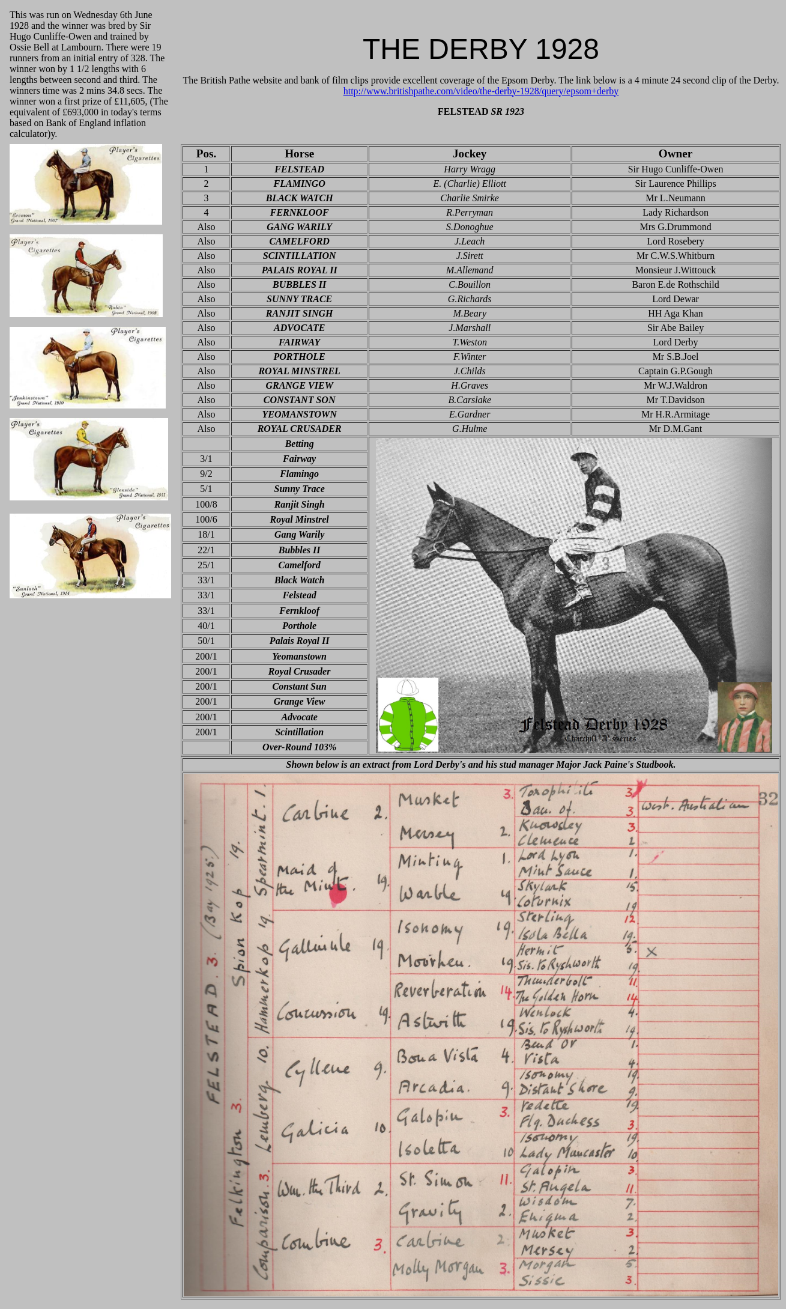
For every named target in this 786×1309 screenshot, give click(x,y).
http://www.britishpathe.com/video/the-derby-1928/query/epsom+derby (481, 91)
